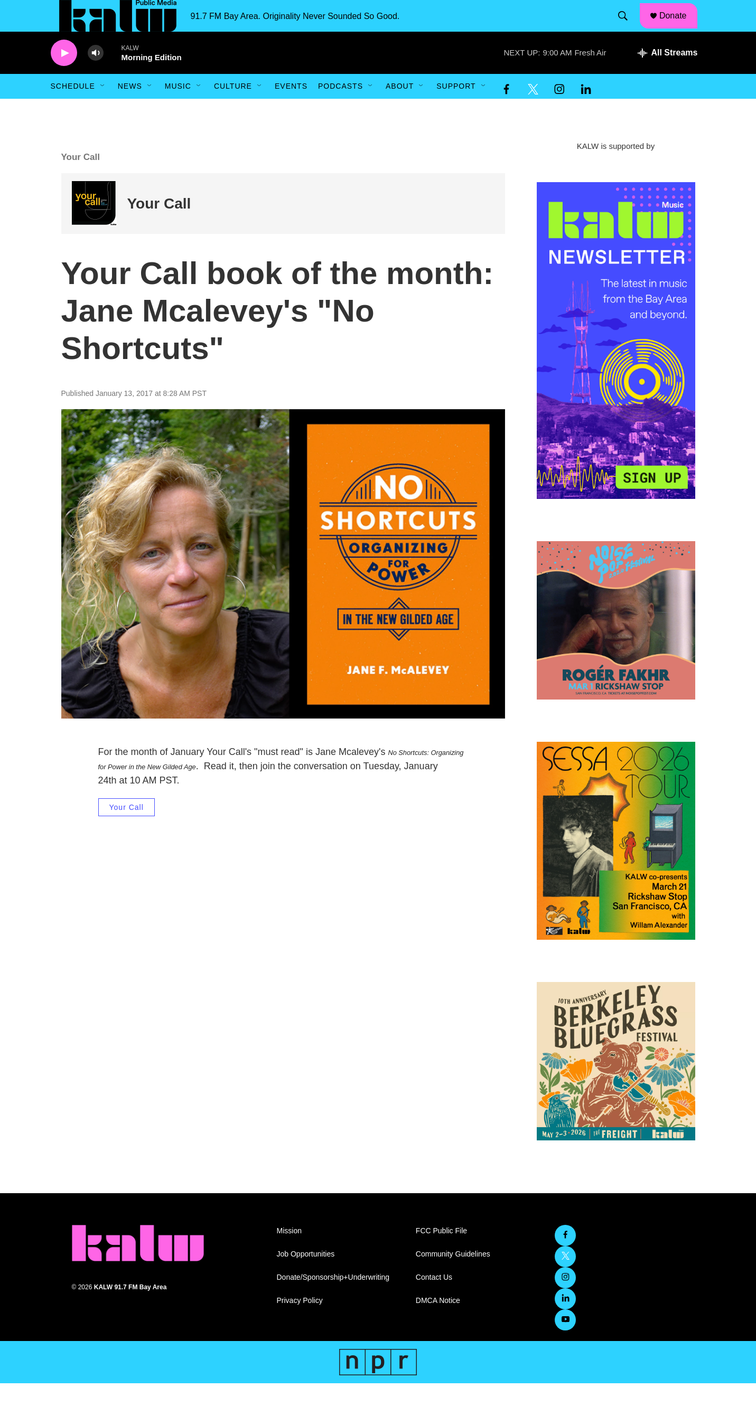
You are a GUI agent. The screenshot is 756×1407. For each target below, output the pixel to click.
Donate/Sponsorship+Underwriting (333, 1301)
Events (291, 110)
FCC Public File (441, 1255)
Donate (679, 27)
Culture (233, 110)
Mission (289, 1255)
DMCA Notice (438, 1324)
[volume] (96, 77)
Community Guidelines (453, 1278)
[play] (63, 77)
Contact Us (434, 1301)
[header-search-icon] (628, 28)
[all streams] (667, 76)
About (400, 110)
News (130, 110)
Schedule (73, 110)
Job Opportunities (306, 1278)
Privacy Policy (300, 1324)
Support (455, 110)
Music (178, 110)
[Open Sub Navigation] (103, 110)
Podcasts (340, 110)
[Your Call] (94, 227)
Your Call (159, 227)
